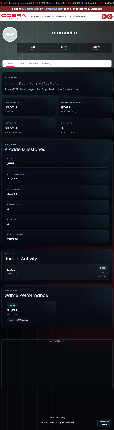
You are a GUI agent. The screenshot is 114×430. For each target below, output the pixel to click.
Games (45, 16)
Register (109, 16)
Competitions (59, 16)
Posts (10, 63)
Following (46, 63)
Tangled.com (53, 9)
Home (35, 16)
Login (104, 16)
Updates (53, 417)
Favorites (21, 63)
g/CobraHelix (30, 9)
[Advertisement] (57, 369)
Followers (33, 63)
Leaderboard (77, 16)
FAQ (63, 417)
